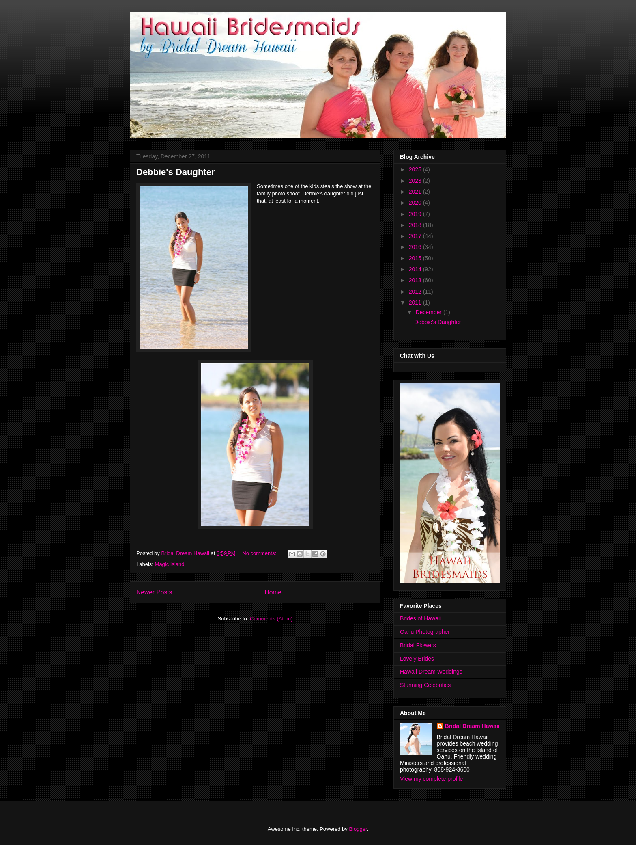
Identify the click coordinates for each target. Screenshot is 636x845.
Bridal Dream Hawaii (472, 726)
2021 (416, 191)
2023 (416, 180)
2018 (416, 225)
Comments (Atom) (271, 619)
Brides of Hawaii (420, 618)
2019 (416, 214)
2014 (416, 269)
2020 (416, 202)
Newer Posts (154, 592)
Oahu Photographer (425, 632)
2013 (416, 280)
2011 (416, 302)
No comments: (259, 553)
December (429, 312)
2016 (416, 247)
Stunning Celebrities (425, 685)
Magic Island (170, 564)
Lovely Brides (417, 658)
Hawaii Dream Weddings (431, 671)
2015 (416, 258)
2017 (416, 236)
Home (272, 592)
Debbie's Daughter (175, 172)
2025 (416, 169)
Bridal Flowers (418, 645)
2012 (416, 291)
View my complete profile (431, 779)
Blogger (358, 829)
